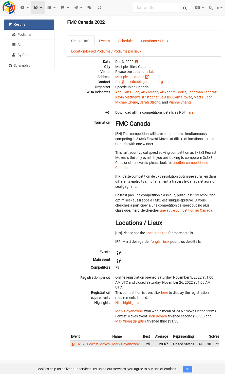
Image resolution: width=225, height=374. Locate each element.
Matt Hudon (203, 97)
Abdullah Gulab (127, 92)
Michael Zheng (126, 102)
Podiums (21, 34)
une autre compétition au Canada (186, 210)
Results (16, 24)
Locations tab (143, 72)
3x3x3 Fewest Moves (90, 344)
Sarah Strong (150, 102)
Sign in (215, 8)
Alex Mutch (149, 92)
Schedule (125, 41)
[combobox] (162, 7)
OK (188, 369)
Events (104, 41)
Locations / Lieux (154, 41)
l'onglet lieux (160, 242)
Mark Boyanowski (129, 311)
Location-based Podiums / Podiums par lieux (106, 51)
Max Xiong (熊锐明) (130, 321)
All (16, 45)
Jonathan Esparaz (202, 92)
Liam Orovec (182, 97)
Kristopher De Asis (156, 97)
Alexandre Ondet (173, 92)
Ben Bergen (158, 316)
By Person (22, 55)
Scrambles (19, 65)
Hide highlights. (127, 303)
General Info (80, 41)
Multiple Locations (129, 77)
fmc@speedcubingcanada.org (139, 82)
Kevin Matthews (128, 97)
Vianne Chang (180, 102)
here (189, 112)
